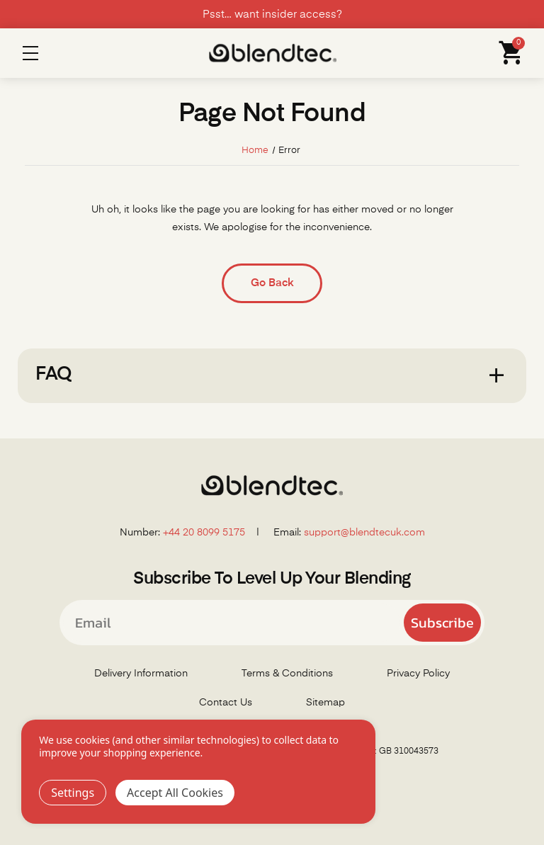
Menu (30, 53)
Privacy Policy (418, 674)
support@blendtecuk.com (364, 533)
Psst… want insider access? (272, 14)
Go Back (272, 283)
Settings (72, 792)
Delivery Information (141, 674)
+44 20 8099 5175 (204, 533)
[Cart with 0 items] (507, 53)
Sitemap (325, 703)
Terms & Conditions (287, 674)
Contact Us (225, 703)
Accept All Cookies (175, 792)
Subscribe (442, 622)
